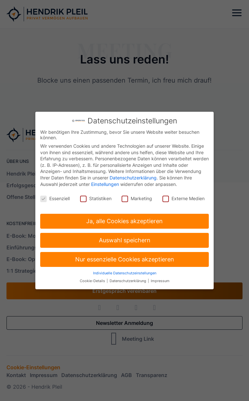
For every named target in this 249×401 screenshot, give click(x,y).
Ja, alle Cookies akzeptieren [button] (124, 219)
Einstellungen (105, 182)
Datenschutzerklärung (133, 175)
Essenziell (55, 197)
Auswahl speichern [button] (124, 238)
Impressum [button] (160, 279)
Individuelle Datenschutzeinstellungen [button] (124, 271)
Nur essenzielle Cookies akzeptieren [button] (124, 257)
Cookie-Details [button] (93, 279)
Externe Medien (183, 197)
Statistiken (96, 197)
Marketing (137, 197)
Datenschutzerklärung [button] (128, 279)
